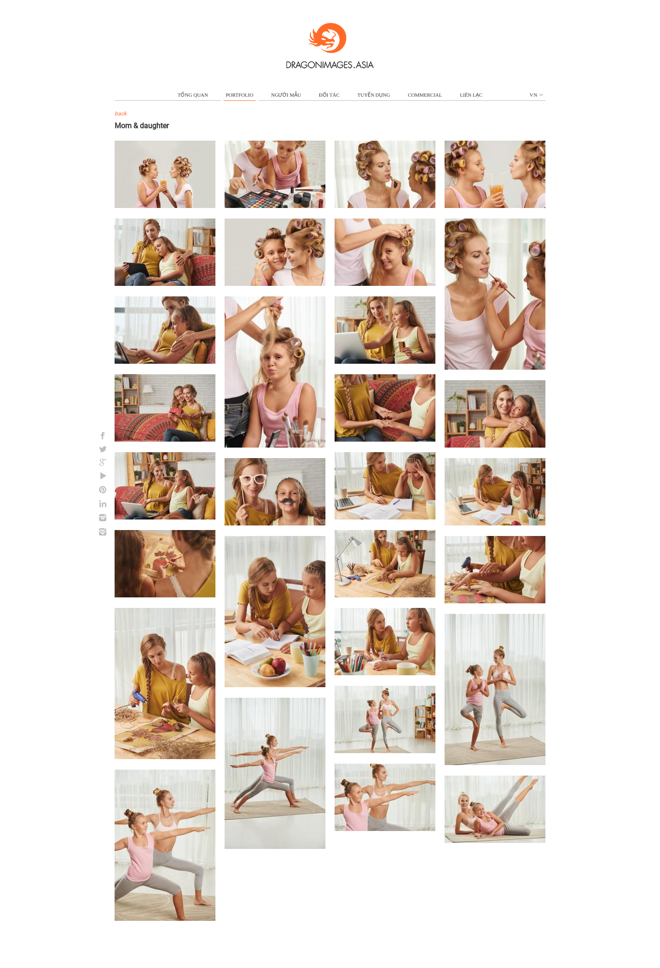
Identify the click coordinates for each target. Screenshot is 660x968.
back (120, 113)
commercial (425, 95)
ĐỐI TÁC (329, 95)
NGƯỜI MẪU (286, 95)
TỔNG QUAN (193, 95)
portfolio (239, 95)
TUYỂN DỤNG (374, 95)
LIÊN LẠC (471, 95)
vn (536, 95)
